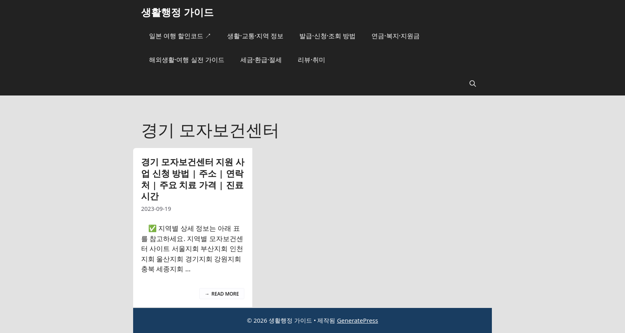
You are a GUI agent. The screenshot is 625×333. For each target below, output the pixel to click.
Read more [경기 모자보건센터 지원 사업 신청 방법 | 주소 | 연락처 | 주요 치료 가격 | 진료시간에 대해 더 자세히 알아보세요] (225, 293)
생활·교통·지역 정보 (255, 35)
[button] (473, 83)
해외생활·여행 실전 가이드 (186, 59)
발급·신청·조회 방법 (327, 35)
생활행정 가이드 (177, 12)
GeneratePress (357, 320)
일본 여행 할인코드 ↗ (180, 35)
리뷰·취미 (311, 59)
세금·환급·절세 (261, 59)
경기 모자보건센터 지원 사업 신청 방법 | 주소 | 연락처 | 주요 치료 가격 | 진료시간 (192, 179)
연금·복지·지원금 (395, 35)
